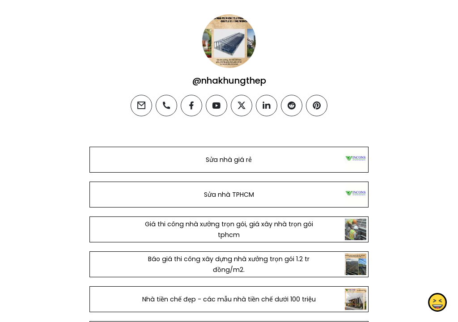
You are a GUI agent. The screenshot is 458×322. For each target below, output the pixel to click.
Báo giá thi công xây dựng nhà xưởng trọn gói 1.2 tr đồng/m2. (229, 264)
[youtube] (216, 105)
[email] (141, 105)
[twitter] (241, 105)
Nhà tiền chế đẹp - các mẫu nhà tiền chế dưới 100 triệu (229, 299)
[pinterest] (316, 105)
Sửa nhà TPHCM (229, 194)
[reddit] (291, 105)
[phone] (166, 105)
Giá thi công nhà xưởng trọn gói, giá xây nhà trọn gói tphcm (229, 229)
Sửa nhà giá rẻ (229, 159)
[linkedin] (266, 105)
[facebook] (191, 105)
